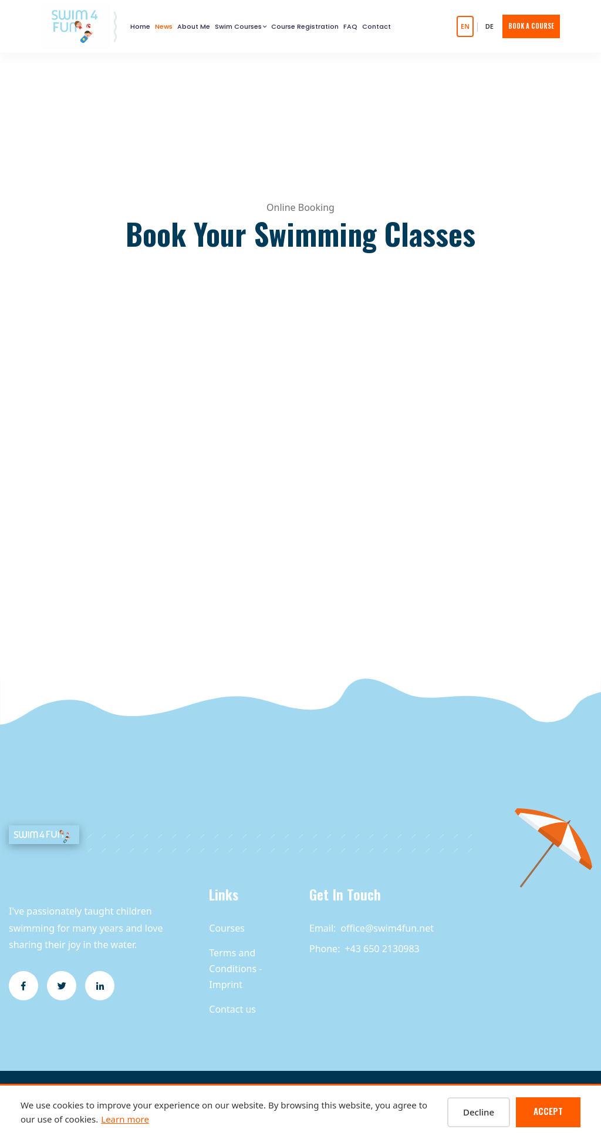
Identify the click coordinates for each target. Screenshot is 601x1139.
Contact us (232, 1009)
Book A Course (531, 26)
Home (140, 26)
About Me (193, 26)
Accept (548, 1110)
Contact (376, 26)
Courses (227, 928)
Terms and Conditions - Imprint (235, 968)
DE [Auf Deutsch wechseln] (489, 26)
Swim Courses (238, 26)
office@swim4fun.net (387, 928)
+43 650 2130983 (382, 948)
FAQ (350, 26)
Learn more (125, 1119)
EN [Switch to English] (465, 26)
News (164, 26)
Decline (478, 1112)
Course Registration (305, 26)
